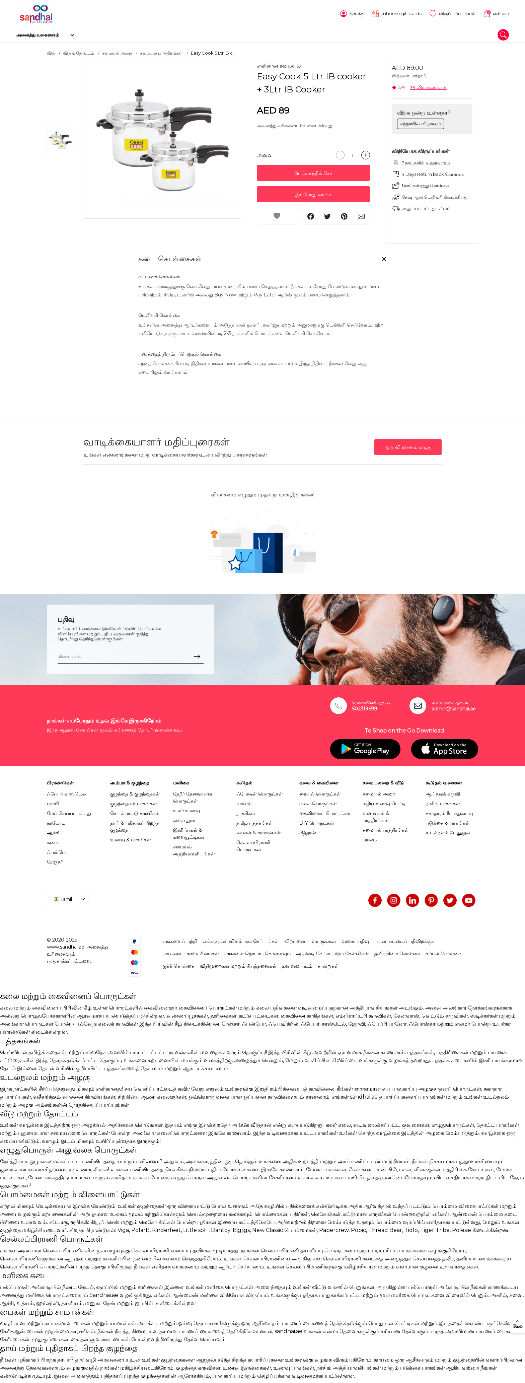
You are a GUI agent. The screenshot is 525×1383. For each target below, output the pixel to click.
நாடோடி (56, 821)
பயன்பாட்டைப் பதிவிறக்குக (404, 939)
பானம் (370, 837)
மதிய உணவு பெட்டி (384, 801)
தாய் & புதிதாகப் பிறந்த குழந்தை (134, 824)
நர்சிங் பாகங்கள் (443, 801)
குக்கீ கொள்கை (178, 964)
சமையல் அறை (117, 50)
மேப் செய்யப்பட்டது (69, 811)
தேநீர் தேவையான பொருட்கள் (192, 795)
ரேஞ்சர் (55, 859)
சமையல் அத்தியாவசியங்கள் (194, 847)
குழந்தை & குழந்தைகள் (135, 791)
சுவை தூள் (184, 818)
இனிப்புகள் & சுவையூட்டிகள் (188, 831)
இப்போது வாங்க (313, 192)
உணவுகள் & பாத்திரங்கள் (376, 814)
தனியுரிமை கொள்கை (397, 951)
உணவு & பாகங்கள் (130, 837)
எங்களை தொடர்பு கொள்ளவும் (257, 951)
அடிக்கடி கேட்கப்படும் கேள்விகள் (332, 951)
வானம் (243, 801)
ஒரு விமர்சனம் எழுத (408, 444)
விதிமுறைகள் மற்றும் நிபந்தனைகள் (238, 964)
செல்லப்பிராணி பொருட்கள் (253, 843)
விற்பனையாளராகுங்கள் (310, 939)
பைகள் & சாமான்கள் (258, 830)
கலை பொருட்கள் (318, 801)
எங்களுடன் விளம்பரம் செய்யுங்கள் (241, 939)
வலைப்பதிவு (355, 939)
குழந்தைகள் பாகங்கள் (133, 801)
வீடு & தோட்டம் (78, 50)
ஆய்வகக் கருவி (443, 791)
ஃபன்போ (57, 850)
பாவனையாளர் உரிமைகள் (190, 951)
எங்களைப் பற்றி (179, 939)
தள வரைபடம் (297, 964)
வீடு (51, 50)
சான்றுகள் (328, 964)
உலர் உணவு (186, 808)
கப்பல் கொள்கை (443, 951)
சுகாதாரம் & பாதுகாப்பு (449, 811)
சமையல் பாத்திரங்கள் (161, 50)
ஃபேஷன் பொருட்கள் (259, 791)
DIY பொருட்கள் (316, 821)
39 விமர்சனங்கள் (428, 85)
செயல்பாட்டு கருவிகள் (135, 811)
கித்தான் (307, 830)
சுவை (53, 840)
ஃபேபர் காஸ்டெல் (66, 791)
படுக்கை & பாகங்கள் (448, 821)
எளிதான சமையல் (279, 64)
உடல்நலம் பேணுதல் (448, 830)
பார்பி (53, 801)
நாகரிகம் (245, 811)
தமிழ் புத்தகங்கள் (254, 821)
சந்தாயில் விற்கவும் (420, 121)
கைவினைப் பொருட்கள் (325, 811)
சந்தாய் (419, 73)
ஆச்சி (53, 830)
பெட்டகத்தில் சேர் (313, 171)
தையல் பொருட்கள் (320, 791)
